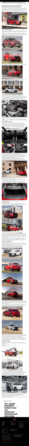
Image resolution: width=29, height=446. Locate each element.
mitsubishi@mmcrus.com (9, 439)
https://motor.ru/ (25, 397)
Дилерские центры (13, 423)
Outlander (3, 423)
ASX (2, 425)
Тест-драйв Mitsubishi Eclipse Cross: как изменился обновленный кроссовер (10, 410)
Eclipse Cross (3, 424)
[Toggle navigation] (27, 0)
